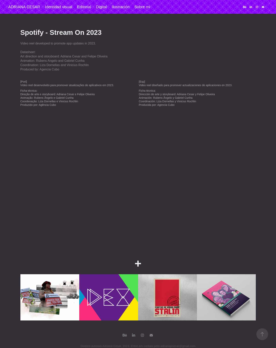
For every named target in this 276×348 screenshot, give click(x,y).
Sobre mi (142, 7)
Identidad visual (58, 7)
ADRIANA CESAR (24, 7)
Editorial (84, 7)
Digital (101, 7)
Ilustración (120, 7)
